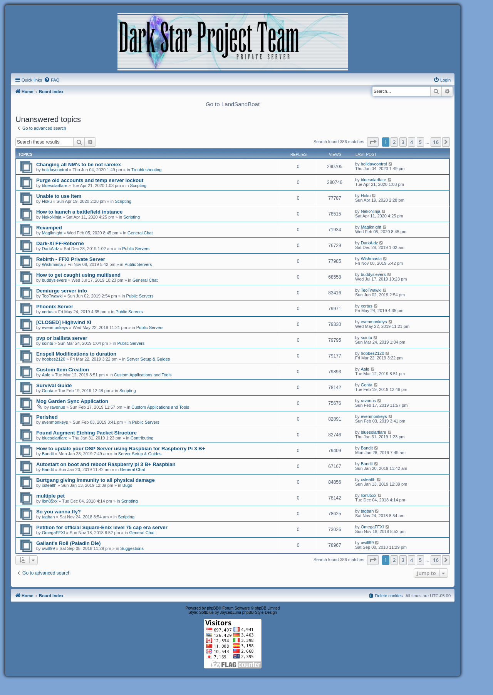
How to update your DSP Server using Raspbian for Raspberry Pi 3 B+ (120, 448)
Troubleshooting (146, 169)
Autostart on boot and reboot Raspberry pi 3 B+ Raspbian (106, 464)
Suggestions (132, 548)
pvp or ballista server (61, 338)
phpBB (212, 608)
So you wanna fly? (58, 512)
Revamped (49, 228)
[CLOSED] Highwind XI (63, 322)
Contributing (142, 438)
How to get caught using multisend (78, 275)
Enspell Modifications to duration (76, 354)
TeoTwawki (52, 296)
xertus (48, 311)
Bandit (48, 453)
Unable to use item (58, 196)
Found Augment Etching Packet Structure (86, 433)
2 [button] (394, 142)
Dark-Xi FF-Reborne (60, 243)
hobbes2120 (53, 359)
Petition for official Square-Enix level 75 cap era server (102, 527)
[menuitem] (51, 80)
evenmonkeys (55, 327)
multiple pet (50, 496)
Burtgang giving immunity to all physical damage (95, 480)
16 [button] (436, 142)
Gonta (48, 390)
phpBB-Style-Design (259, 612)
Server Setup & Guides (148, 359)
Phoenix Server (54, 306)
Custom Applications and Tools (143, 375)
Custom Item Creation (62, 370)
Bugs (127, 485)
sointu (47, 343)
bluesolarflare (54, 185)
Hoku (47, 201)
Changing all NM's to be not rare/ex (78, 164)
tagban (48, 517)
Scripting (138, 185)
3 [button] (403, 142)
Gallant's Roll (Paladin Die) (68, 543)
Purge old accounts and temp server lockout (89, 180)
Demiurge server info (61, 291)
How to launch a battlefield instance (79, 212)
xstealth (49, 485)
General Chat (140, 233)
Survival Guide (54, 385)
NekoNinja (52, 217)
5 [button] (420, 142)
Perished (47, 417)
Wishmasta (52, 264)
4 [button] (411, 142)
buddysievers (54, 280)
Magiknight (52, 233)
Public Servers (135, 248)
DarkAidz (50, 248)
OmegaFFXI (53, 532)
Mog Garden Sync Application (72, 401)
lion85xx (49, 501)
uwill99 (48, 548)
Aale (46, 375)
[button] (373, 142)
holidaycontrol (55, 169)
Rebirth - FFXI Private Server (70, 259)
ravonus (57, 407)
